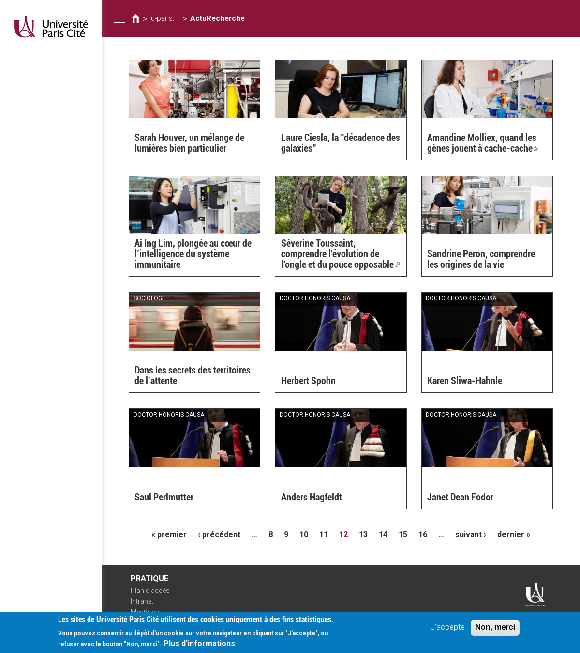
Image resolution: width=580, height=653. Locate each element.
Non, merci (495, 631)
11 (323, 534)
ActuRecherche (217, 18)
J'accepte (448, 631)
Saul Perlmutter (163, 497)
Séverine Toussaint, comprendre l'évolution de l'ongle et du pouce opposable (340, 253)
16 (422, 534)
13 (363, 534)
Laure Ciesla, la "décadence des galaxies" (340, 143)
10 (303, 534)
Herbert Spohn (308, 381)
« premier (169, 534)
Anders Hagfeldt (311, 497)
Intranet (142, 601)
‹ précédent (219, 534)
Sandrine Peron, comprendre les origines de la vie (481, 259)
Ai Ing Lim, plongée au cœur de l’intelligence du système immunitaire (193, 253)
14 (383, 534)
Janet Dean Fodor (460, 497)
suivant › (470, 534)
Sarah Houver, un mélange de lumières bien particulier (189, 143)
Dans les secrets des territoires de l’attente (192, 375)
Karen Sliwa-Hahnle (464, 381)
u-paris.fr (165, 18)
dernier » (513, 534)
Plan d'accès (150, 590)
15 (403, 534)
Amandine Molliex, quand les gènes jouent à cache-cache (482, 143)
